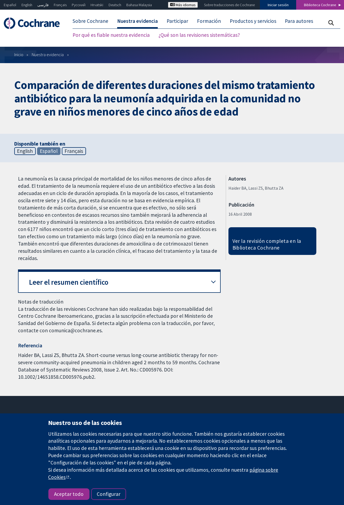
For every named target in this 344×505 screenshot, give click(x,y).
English (27, 4)
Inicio (18, 54)
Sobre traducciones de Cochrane (229, 4)
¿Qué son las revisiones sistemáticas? (199, 35)
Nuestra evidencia (137, 21)
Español (10, 4)
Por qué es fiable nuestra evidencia (111, 35)
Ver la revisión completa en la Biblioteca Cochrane (266, 244)
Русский (78, 4)
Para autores (299, 21)
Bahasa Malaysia (139, 4)
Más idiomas (183, 4)
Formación (209, 21)
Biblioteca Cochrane (320, 4)
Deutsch (115, 4)
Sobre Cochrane (90, 21)
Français (60, 4)
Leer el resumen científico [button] (68, 282)
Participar (177, 21)
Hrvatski (97, 4)
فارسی (43, 4)
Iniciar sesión (278, 4)
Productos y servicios (253, 21)
